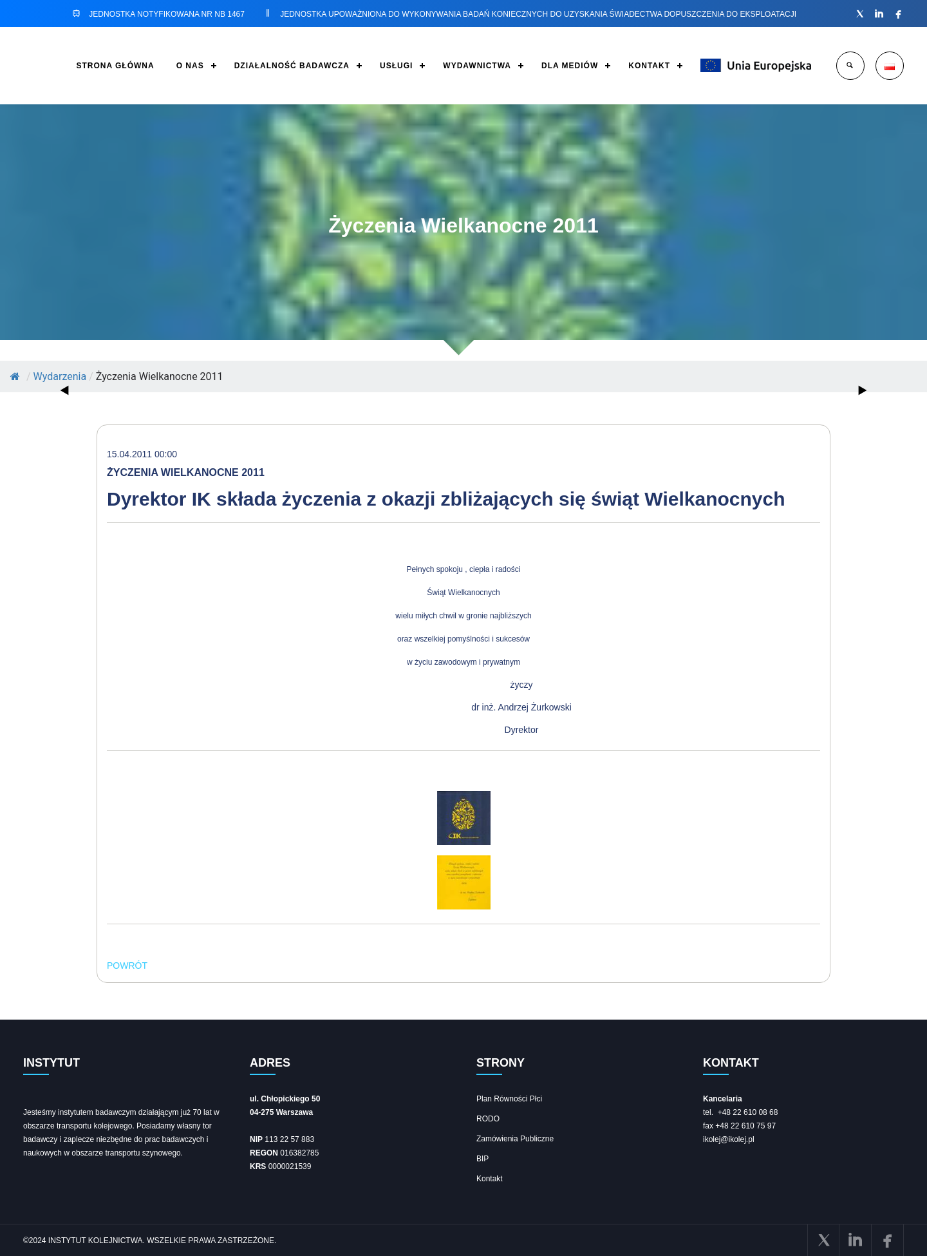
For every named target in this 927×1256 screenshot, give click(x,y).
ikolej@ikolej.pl (728, 1139)
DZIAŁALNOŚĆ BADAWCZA (292, 65)
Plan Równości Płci (509, 1098)
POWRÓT (127, 965)
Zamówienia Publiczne (515, 1138)
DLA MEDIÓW (569, 65)
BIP (482, 1158)
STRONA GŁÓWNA (115, 65)
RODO (488, 1118)
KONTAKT (649, 65)
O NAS (190, 65)
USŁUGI (396, 65)
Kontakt (489, 1178)
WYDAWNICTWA (477, 65)
